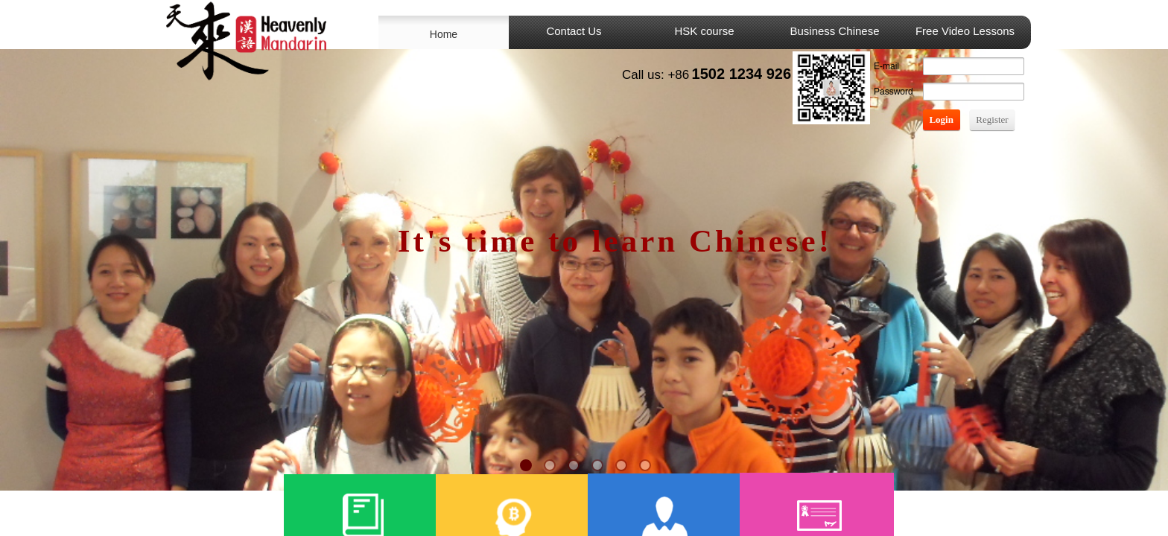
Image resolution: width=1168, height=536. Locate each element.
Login (941, 119)
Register (992, 119)
